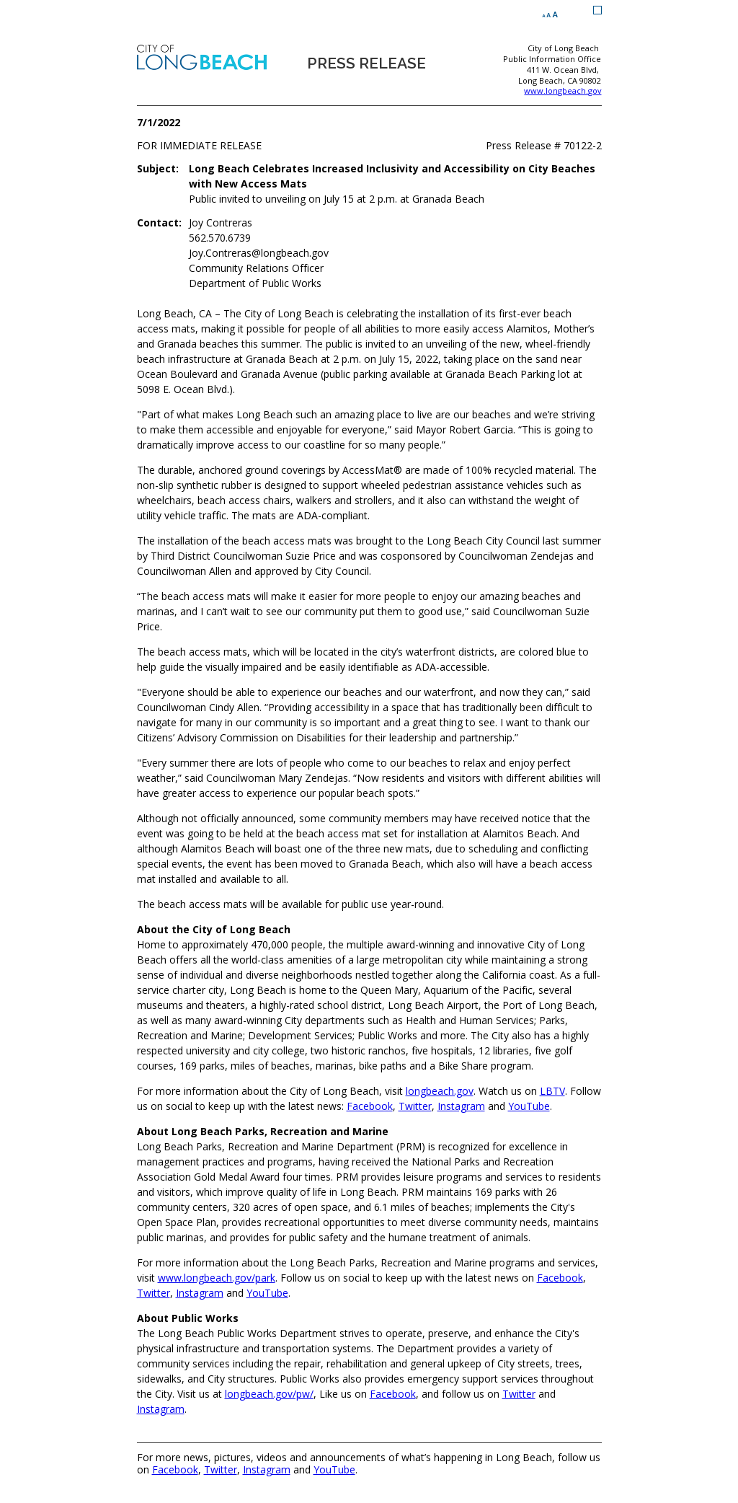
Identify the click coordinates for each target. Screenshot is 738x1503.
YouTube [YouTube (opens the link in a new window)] (529, 1106)
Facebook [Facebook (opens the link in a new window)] (370, 1106)
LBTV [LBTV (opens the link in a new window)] (552, 1091)
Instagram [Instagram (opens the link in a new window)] (461, 1106)
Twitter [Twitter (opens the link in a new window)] (415, 1106)
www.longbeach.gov (562, 91)
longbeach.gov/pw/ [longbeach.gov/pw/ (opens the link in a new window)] (269, 1394)
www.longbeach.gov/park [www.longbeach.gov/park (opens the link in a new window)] (216, 1277)
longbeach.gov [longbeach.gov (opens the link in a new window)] (440, 1091)
